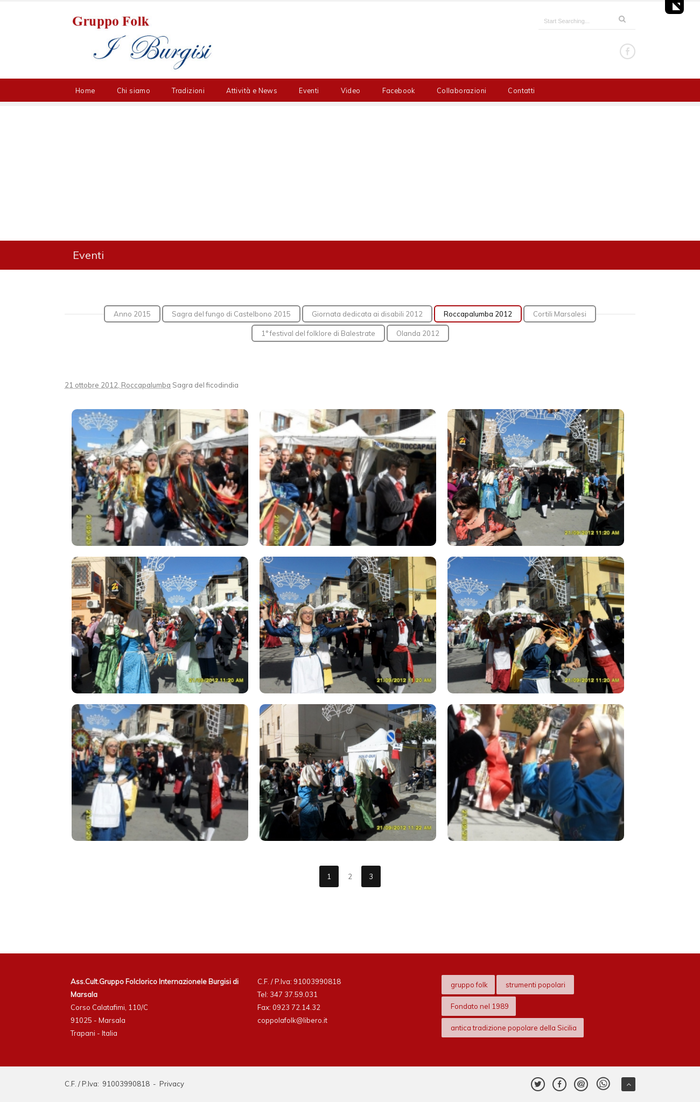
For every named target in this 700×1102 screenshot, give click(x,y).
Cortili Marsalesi (559, 314)
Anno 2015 (132, 314)
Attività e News (251, 90)
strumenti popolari (536, 984)
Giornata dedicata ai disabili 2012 (367, 314)
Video (351, 90)
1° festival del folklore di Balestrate (318, 333)
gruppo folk (469, 984)
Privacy (171, 1083)
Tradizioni (188, 90)
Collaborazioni (462, 90)
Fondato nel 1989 (479, 1006)
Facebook (398, 90)
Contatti (521, 90)
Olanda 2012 (417, 333)
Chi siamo (134, 90)
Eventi (309, 90)
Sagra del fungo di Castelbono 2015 (231, 314)
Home (85, 90)
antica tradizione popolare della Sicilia (513, 1027)
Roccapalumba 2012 (478, 314)
